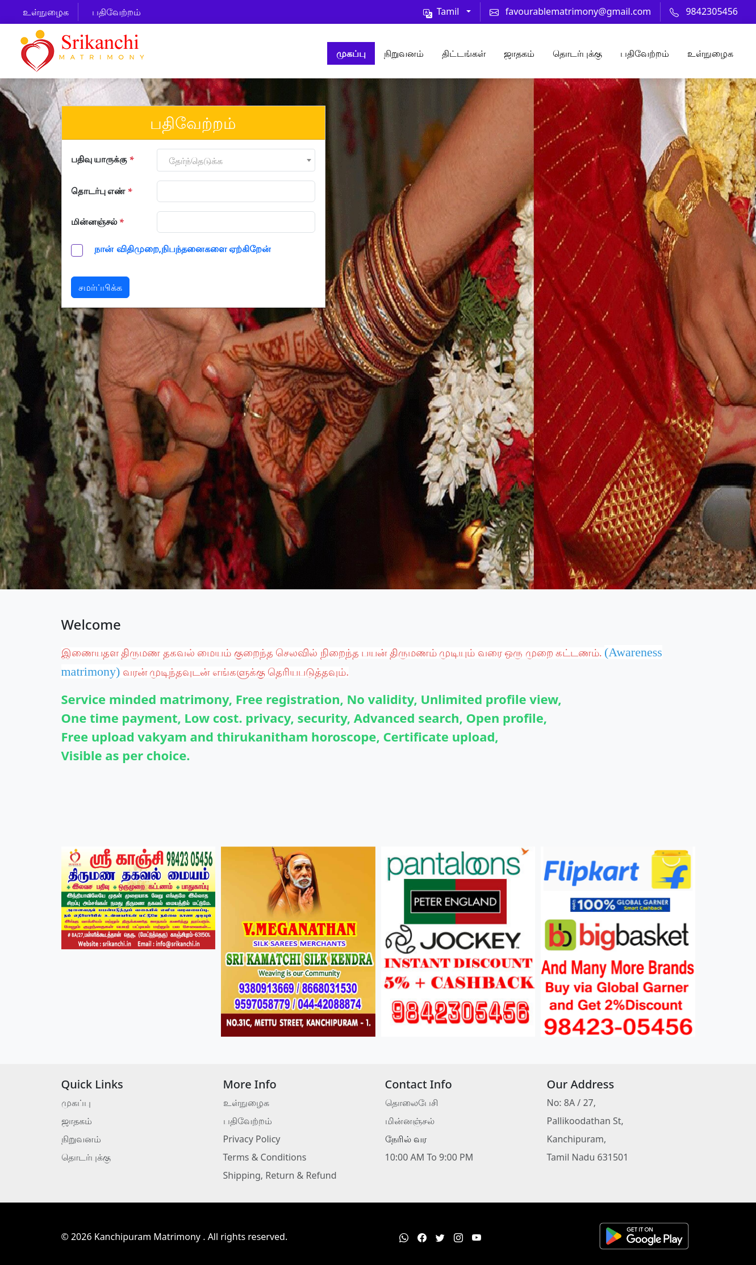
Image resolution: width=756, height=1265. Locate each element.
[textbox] (236, 161)
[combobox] (236, 160)
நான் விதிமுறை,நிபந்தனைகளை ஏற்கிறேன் (181, 248)
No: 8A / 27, (571, 1102)
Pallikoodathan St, (585, 1121)
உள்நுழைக (710, 53)
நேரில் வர (406, 1139)
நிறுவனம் (404, 53)
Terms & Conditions (265, 1157)
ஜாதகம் (519, 53)
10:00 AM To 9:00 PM (429, 1157)
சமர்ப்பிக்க (100, 287)
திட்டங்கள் (464, 53)
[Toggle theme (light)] (447, 11)
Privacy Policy (252, 1139)
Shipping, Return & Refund (280, 1175)
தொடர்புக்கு (577, 53)
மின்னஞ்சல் (97, 221)
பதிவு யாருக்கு (102, 159)
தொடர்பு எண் (101, 190)
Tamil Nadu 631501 (588, 1157)
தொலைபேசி (411, 1102)
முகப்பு (351, 53)
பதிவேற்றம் (644, 53)
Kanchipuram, (577, 1139)
